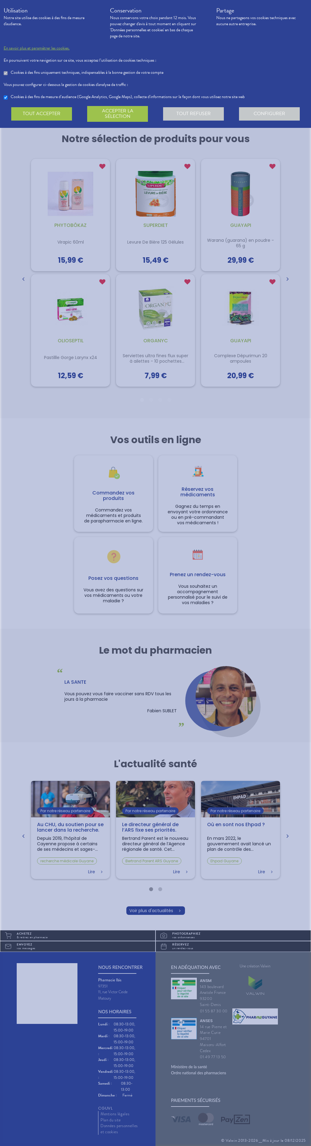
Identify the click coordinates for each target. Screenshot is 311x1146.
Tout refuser (193, 113)
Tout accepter (41, 113)
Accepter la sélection (117, 113)
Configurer (269, 113)
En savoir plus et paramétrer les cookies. (37, 48)
